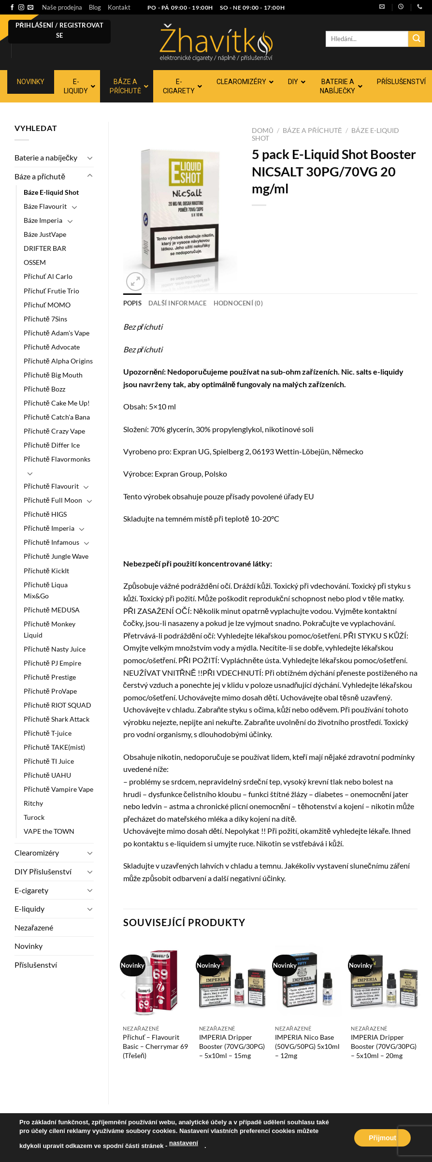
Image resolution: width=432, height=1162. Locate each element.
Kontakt (119, 7)
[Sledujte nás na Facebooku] (12, 7)
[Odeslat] (416, 39)
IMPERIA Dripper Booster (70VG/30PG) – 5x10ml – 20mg (384, 1046)
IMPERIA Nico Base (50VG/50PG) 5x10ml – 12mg (307, 1046)
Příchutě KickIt (46, 570)
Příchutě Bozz (44, 389)
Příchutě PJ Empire (52, 663)
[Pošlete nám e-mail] (30, 7)
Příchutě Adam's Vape (56, 333)
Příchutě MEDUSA (52, 610)
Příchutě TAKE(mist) (54, 747)
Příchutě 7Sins (45, 319)
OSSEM (35, 262)
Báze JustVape (45, 234)
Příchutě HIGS (45, 514)
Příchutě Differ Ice (52, 445)
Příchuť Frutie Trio (51, 291)
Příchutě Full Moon (53, 500)
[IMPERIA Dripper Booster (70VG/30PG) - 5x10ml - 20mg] (384, 980)
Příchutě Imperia (49, 528)
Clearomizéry (36, 852)
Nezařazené (33, 927)
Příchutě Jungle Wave (56, 556)
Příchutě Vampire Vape (58, 789)
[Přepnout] (90, 157)
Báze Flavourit (45, 206)
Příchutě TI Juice (49, 761)
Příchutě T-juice (48, 733)
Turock (34, 817)
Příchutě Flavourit (51, 486)
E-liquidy (29, 908)
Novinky (28, 945)
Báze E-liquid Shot (51, 192)
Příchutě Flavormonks (57, 459)
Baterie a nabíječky (45, 157)
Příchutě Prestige (50, 677)
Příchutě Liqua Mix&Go (46, 590)
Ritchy (33, 803)
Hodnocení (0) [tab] (238, 303)
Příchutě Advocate (52, 347)
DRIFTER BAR (45, 248)
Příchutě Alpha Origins (58, 361)
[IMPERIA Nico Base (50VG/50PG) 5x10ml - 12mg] (308, 980)
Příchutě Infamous (51, 542)
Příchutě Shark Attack (56, 719)
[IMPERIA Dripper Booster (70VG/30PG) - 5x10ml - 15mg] (232, 980)
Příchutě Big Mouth (53, 375)
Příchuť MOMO (47, 305)
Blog (95, 7)
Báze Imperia (43, 220)
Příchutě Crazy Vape (54, 431)
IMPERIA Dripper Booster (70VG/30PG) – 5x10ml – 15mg (232, 1046)
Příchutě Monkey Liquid (49, 629)
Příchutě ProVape (50, 691)
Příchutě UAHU (47, 775)
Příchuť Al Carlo (48, 276)
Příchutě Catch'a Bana (57, 417)
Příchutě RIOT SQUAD (57, 705)
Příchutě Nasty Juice (55, 649)
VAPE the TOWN (49, 831)
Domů (263, 130)
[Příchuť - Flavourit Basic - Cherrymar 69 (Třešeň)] (156, 980)
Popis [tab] (132, 303)
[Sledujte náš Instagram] (21, 7)
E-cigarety (31, 890)
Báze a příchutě (39, 176)
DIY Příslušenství (43, 871)
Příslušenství (35, 964)
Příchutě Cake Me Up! (57, 403)
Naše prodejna (62, 7)
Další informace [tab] (177, 303)
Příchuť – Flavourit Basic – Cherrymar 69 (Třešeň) (155, 1046)
